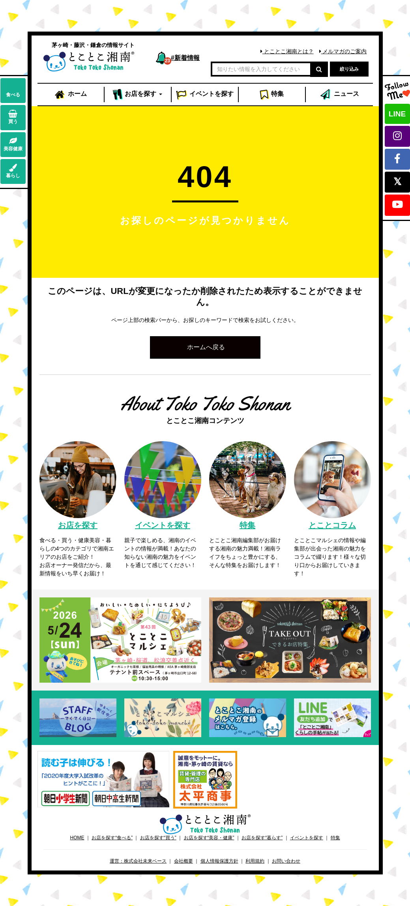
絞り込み (349, 69)
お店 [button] (137, 95)
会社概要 (183, 861)
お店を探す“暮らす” (262, 837)
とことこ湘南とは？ (287, 51)
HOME (77, 837)
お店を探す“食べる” (112, 837)
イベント (205, 95)
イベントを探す (306, 837)
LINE (397, 114)
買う (13, 117)
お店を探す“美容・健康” (209, 837)
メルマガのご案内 (343, 51)
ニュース (339, 95)
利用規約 (254, 861)
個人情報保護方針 (219, 861)
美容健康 (13, 144)
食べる (13, 90)
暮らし (13, 171)
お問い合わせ (286, 861)
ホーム (70, 95)
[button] (205, 347)
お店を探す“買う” (158, 837)
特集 (272, 95)
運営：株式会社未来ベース (138, 861)
